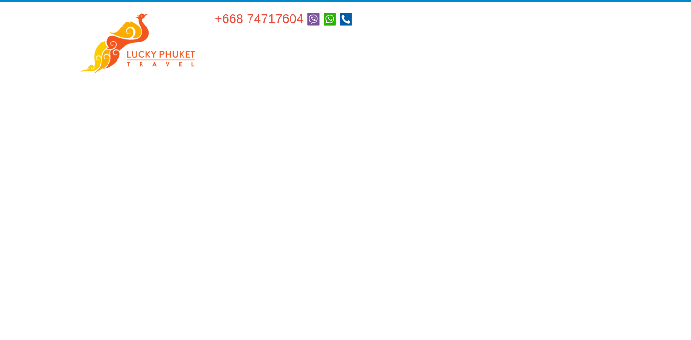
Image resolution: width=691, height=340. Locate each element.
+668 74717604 (259, 19)
